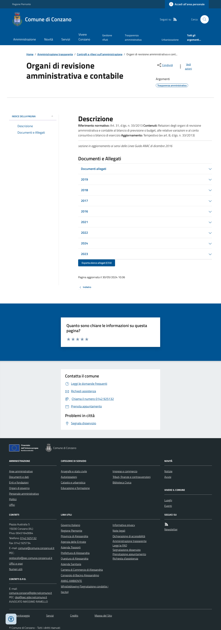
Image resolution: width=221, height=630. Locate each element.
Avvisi (167, 477)
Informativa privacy (124, 525)
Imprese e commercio (125, 471)
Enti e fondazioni (18, 482)
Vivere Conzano (84, 37)
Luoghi (168, 500)
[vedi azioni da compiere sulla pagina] (186, 66)
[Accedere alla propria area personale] (187, 4)
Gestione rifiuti (107, 37)
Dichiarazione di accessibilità (129, 536)
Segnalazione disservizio (127, 550)
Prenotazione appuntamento (129, 554)
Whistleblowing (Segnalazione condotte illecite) (84, 589)
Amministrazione (24, 39)
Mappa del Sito (103, 615)
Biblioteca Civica (122, 482)
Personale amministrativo (24, 494)
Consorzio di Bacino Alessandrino (80, 575)
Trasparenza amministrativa (133, 37)
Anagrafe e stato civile (74, 471)
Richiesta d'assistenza (125, 558)
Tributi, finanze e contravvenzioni (132, 477)
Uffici (12, 505)
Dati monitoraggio (19, 615)
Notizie (168, 471)
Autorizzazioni (69, 477)
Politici (13, 499)
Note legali (119, 530)
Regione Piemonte (21, 4)
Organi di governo (19, 488)
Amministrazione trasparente (55, 54)
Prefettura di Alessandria (75, 553)
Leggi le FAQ (120, 545)
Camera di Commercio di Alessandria (82, 570)
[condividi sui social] (165, 65)
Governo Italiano (70, 525)
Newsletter (170, 529)
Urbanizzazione (170, 40)
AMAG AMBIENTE (71, 581)
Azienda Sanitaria (71, 564)
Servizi (65, 39)
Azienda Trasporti (71, 547)
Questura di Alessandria (74, 558)
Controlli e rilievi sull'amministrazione (99, 54)
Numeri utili (15, 569)
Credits (74, 615)
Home (29, 54)
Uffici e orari (16, 563)
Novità (48, 39)
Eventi (168, 506)
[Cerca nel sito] (203, 19)
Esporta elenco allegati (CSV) (97, 263)
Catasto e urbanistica (73, 482)
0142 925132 (28, 538)
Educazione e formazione (75, 488)
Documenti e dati (19, 477)
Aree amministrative (21, 471)
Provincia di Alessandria (74, 536)
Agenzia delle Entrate (73, 542)
